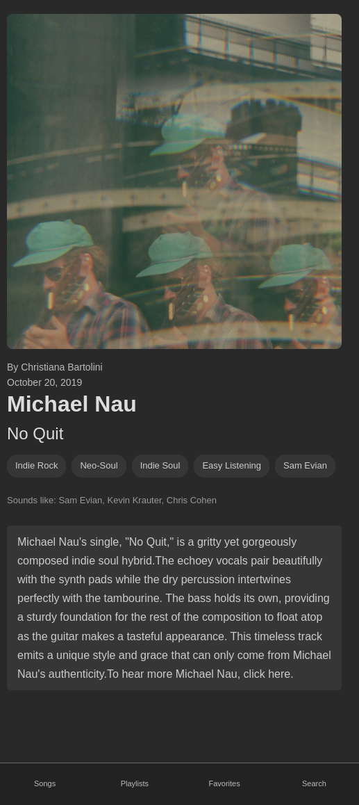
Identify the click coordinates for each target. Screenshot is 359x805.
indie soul (160, 465)
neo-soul (98, 465)
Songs (45, 783)
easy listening (231, 465)
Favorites (224, 783)
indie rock (36, 465)
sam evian (305, 465)
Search (314, 783)
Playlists (135, 783)
